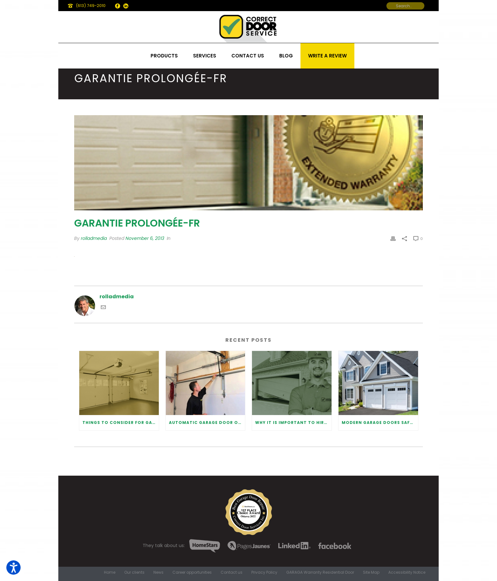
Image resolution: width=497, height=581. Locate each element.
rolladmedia (94, 238)
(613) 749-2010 (91, 6)
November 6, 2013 (145, 238)
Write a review (327, 55)
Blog (286, 55)
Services (204, 55)
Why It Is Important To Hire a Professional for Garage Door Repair (293, 422)
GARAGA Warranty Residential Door (320, 572)
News (158, 572)
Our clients (134, 572)
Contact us (247, 55)
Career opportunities (192, 572)
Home (109, 572)
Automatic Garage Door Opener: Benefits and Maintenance (207, 422)
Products (164, 55)
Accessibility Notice (406, 572)
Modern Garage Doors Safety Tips (380, 422)
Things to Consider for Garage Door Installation (120, 422)
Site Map (371, 572)
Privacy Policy (264, 572)
